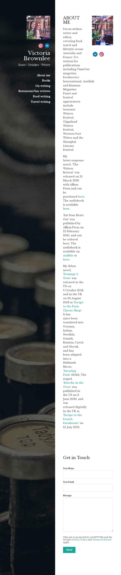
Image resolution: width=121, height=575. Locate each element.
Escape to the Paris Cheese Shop (73, 306)
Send (69, 549)
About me (43, 75)
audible (68, 255)
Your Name (68, 468)
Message (67, 495)
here (81, 196)
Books (46, 80)
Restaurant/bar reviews (34, 91)
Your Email (68, 482)
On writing (42, 85)
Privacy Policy (79, 540)
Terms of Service (102, 540)
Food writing (41, 96)
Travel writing (40, 101)
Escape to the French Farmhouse (72, 419)
